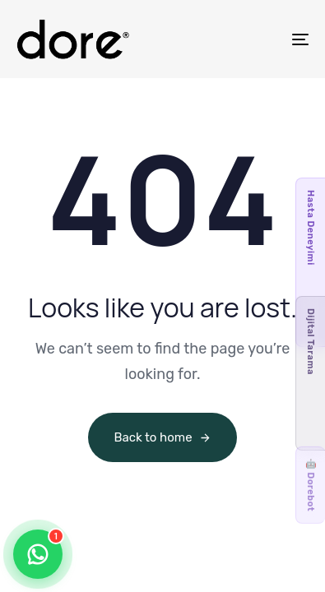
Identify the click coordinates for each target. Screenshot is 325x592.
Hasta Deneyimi (310, 228)
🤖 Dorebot (310, 485)
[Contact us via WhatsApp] (38, 554)
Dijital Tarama (310, 341)
